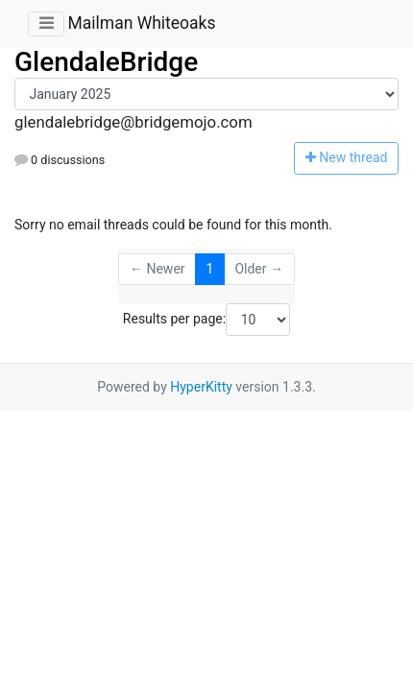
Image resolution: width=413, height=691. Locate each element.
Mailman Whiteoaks (141, 23)
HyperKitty (201, 386)
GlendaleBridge (106, 62)
